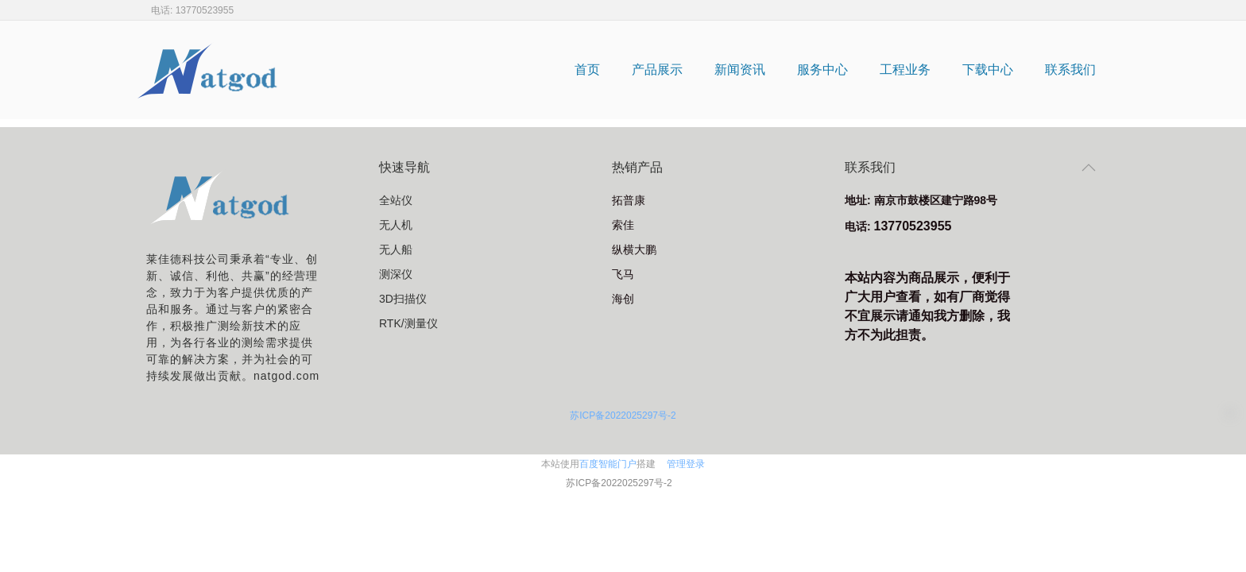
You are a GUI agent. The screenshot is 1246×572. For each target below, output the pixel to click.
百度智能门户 (608, 464)
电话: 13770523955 (192, 10)
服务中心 (822, 69)
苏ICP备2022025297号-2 (622, 415)
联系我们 (1070, 69)
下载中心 (987, 69)
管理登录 (686, 464)
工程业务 (905, 69)
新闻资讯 (739, 69)
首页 (587, 69)
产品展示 (657, 69)
